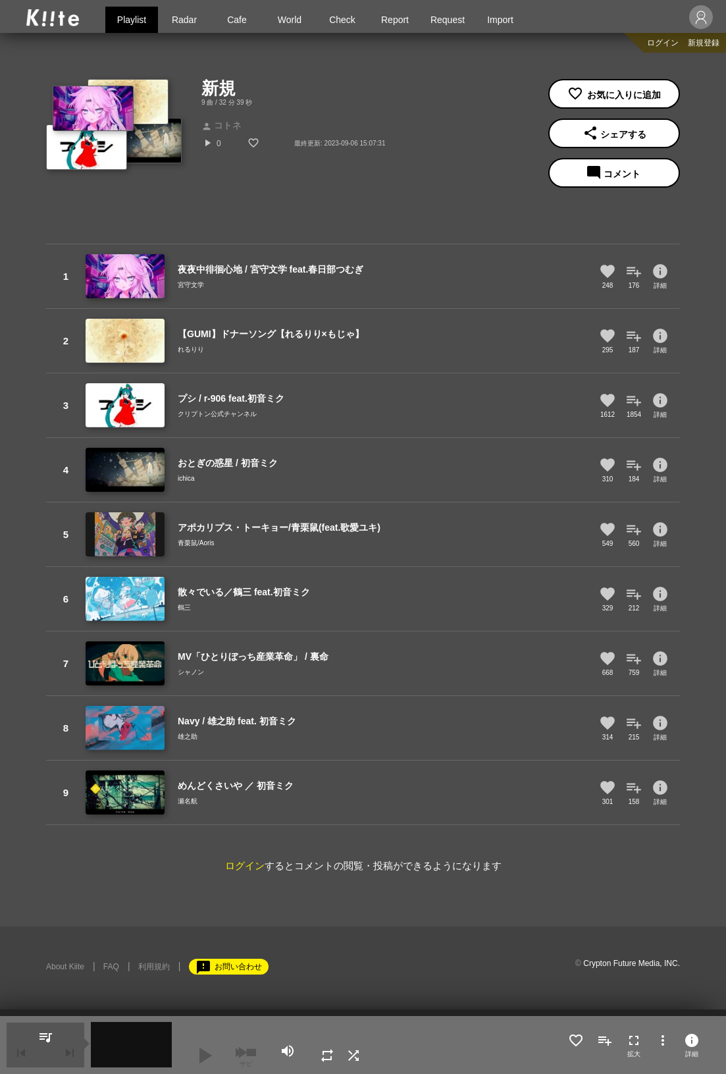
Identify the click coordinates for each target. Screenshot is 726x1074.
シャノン (191, 672)
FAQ (111, 966)
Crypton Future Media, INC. (631, 963)
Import (500, 19)
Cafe (237, 19)
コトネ (221, 125)
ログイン (663, 42)
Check (342, 19)
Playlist (131, 19)
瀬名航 (187, 801)
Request (447, 19)
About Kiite (65, 966)
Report (395, 19)
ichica (186, 478)
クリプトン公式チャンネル (217, 413)
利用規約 (154, 966)
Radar (184, 19)
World (289, 19)
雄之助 (187, 736)
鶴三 (184, 607)
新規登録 (703, 42)
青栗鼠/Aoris (196, 543)
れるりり (191, 349)
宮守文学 (191, 284)
